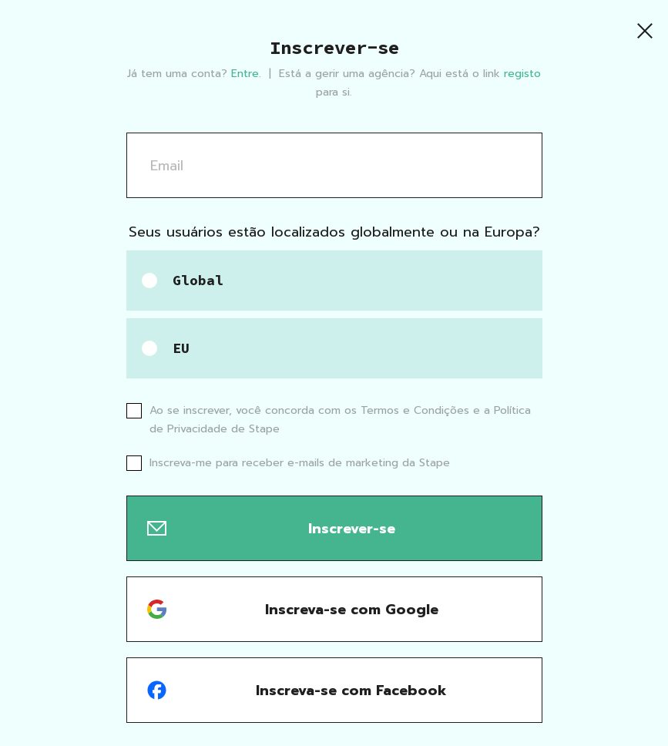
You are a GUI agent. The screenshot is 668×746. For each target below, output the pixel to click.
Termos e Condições (417, 410)
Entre (245, 74)
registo (522, 74)
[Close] (645, 31)
